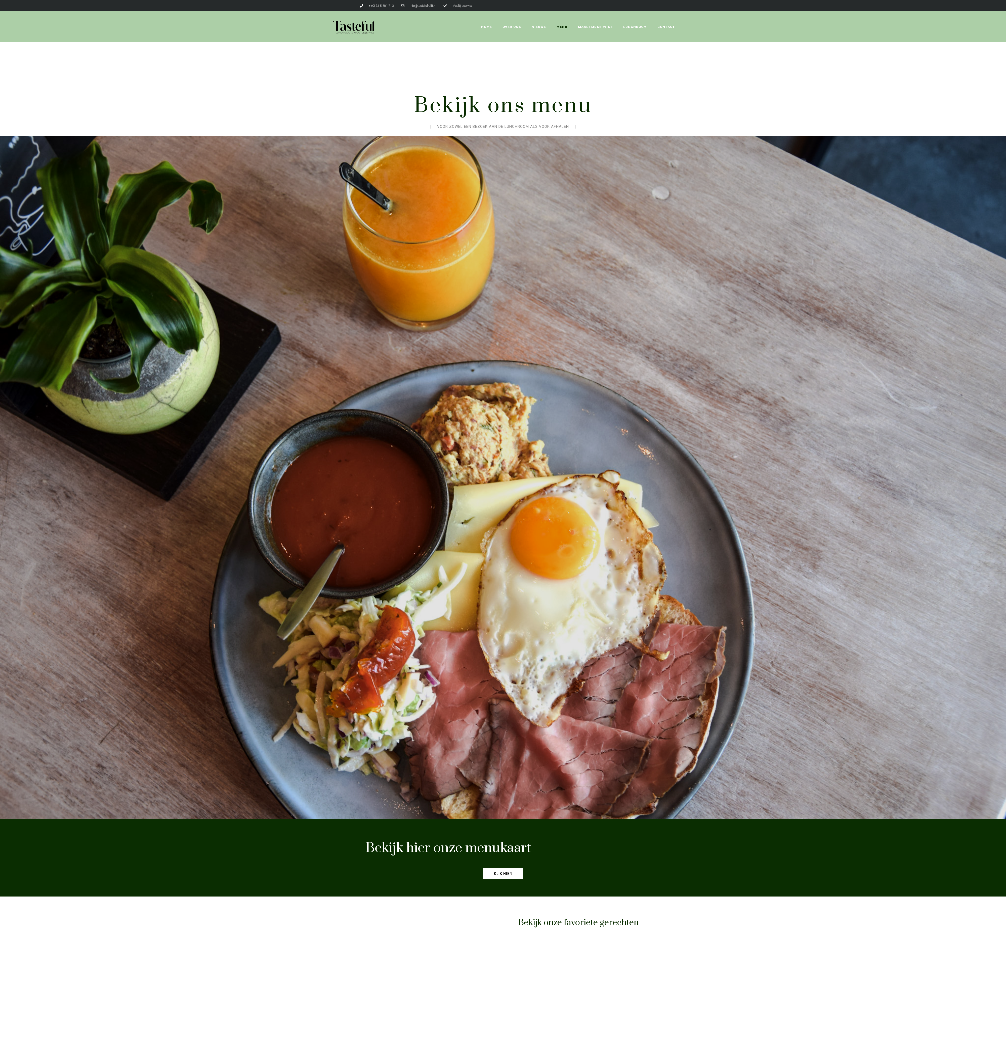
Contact (666, 27)
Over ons (511, 27)
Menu (562, 27)
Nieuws (539, 27)
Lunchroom (635, 27)
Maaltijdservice (595, 27)
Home (486, 27)
